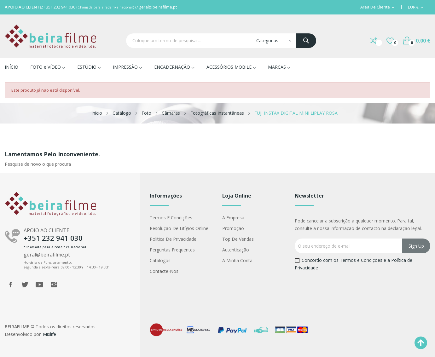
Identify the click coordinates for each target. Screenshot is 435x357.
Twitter (25, 284)
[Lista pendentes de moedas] (416, 7)
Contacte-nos (164, 271)
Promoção (233, 228)
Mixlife (49, 334)
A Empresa (233, 218)
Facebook (10, 284)
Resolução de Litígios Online (179, 228)
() (390, 40)
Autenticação (235, 250)
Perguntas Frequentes (172, 250)
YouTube (39, 284)
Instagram (54, 284)
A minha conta (237, 260)
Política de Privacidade (173, 239)
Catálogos (160, 260)
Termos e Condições (171, 218)
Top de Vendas (238, 239)
